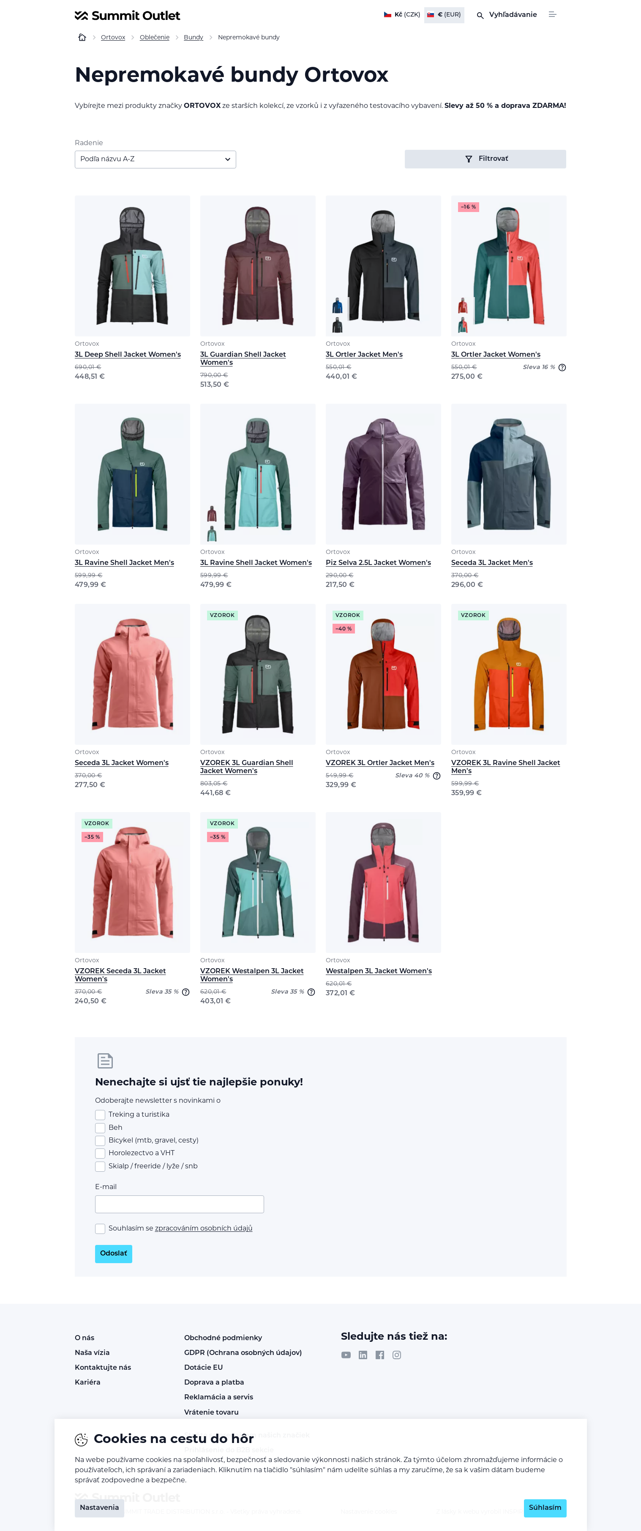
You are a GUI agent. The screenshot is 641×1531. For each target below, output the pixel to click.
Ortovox (87, 344)
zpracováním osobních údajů (204, 1228)
